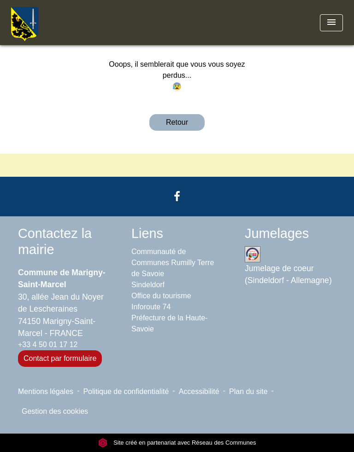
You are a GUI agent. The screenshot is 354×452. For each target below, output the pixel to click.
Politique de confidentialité (126, 391)
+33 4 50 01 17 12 (47, 344)
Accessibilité (199, 391)
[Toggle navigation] (331, 22)
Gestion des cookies (55, 411)
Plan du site (248, 391)
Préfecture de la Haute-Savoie (169, 323)
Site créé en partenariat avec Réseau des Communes (177, 442)
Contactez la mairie (55, 241)
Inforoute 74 (151, 307)
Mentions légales (45, 391)
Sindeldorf (148, 285)
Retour (177, 122)
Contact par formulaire (60, 358)
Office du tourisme (161, 296)
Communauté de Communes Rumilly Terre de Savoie (172, 263)
